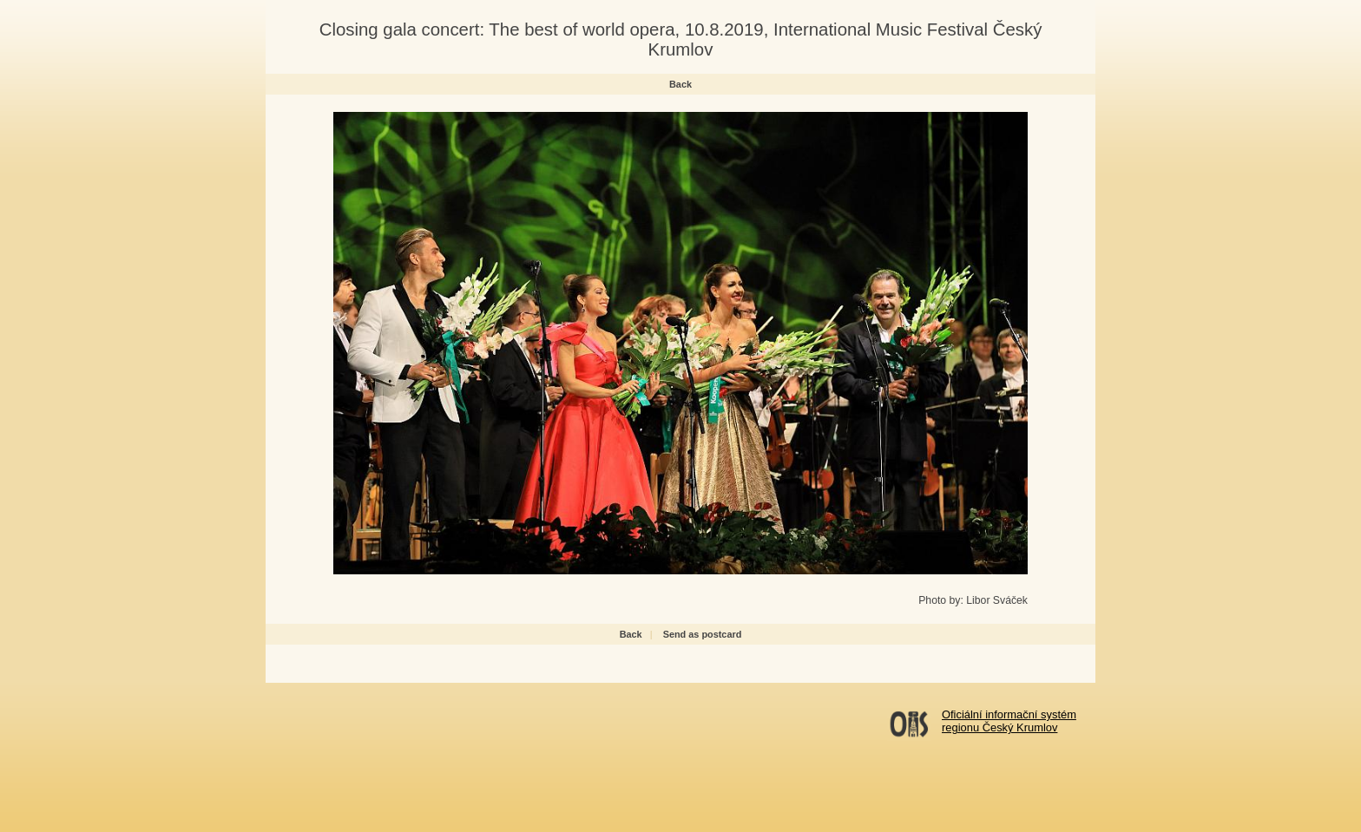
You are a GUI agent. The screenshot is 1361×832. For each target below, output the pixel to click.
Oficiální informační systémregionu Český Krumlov (1009, 721)
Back (680, 84)
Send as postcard (702, 634)
